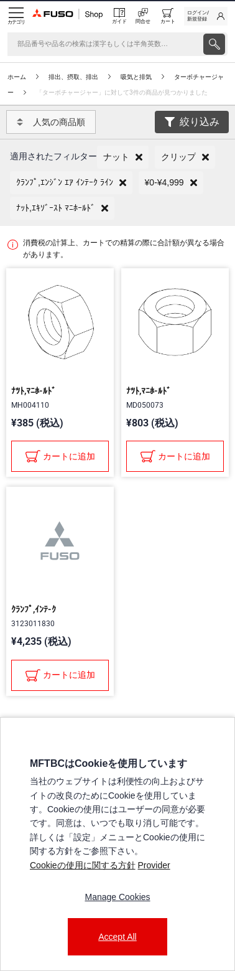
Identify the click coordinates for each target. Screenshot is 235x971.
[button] (123, 157)
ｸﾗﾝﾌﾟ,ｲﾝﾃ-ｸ (33, 609)
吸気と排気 (136, 76)
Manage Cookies (117, 897)
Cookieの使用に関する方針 (83, 865)
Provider (153, 865)
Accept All (117, 937)
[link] (206, 16)
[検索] (104, 44)
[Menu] (16, 16)
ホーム (16, 76)
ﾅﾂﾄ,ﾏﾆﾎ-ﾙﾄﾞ (33, 391)
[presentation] (214, 44)
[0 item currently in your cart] (167, 16)
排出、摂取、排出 (73, 76)
